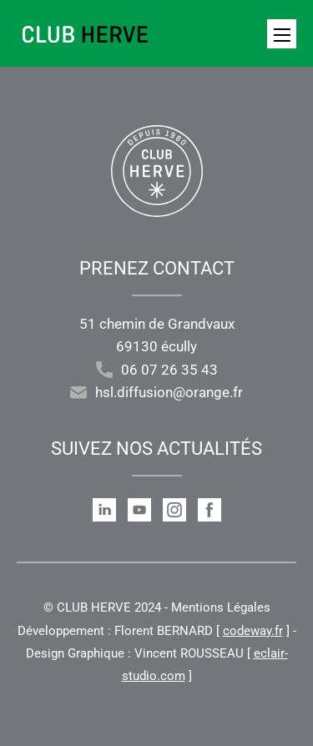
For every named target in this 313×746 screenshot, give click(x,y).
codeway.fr (253, 630)
